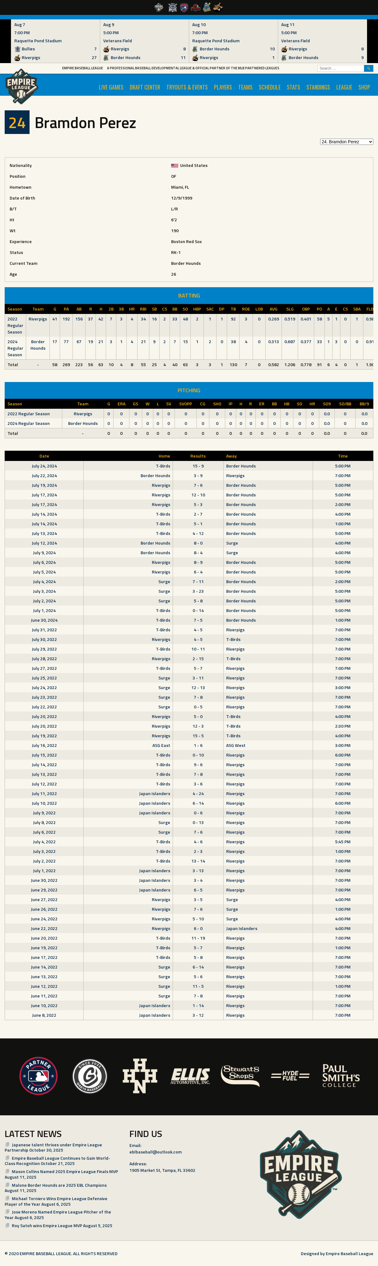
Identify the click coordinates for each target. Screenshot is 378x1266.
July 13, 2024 (44, 533)
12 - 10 (198, 494)
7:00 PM (343, 475)
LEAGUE (344, 87)
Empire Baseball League (82, 68)
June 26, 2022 (44, 909)
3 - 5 (198, 899)
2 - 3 (198, 851)
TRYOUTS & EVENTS (187, 87)
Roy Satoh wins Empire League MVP (47, 1225)
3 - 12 (198, 1015)
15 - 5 (198, 735)
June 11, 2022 (44, 995)
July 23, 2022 (44, 697)
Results (198, 456)
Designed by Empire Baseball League (337, 1253)
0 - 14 (198, 610)
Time (343, 456)
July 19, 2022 (44, 735)
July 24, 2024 (44, 466)
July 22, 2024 (44, 475)
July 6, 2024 (44, 562)
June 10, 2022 (44, 1005)
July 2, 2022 (44, 861)
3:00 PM (343, 687)
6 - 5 (198, 889)
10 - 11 (198, 649)
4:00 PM (343, 514)
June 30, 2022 (44, 880)
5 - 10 (198, 918)
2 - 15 (198, 658)
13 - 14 (198, 861)
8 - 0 (198, 543)
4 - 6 (198, 841)
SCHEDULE (270, 87)
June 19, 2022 (44, 947)
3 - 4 (198, 880)
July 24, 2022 (44, 687)
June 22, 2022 (44, 928)
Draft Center (145, 87)
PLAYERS (223, 87)
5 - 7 (198, 668)
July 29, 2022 (44, 649)
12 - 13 (198, 687)
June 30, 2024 (44, 620)
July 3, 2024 (44, 591)
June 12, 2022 (44, 986)
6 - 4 (198, 572)
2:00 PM (343, 504)
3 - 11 (198, 677)
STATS (293, 87)
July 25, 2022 (44, 677)
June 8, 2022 (44, 1015)
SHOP (364, 87)
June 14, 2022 (44, 967)
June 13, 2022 (44, 976)
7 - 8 (198, 697)
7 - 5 (198, 620)
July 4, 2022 (44, 841)
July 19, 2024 (44, 485)
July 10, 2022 (44, 803)
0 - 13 (198, 822)
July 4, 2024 (44, 581)
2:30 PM (343, 726)
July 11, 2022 (44, 793)
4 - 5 (198, 629)
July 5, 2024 (44, 572)
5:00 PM (343, 466)
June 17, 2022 (44, 957)
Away (231, 456)
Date (44, 456)
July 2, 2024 (44, 600)
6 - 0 (198, 928)
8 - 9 (198, 562)
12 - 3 (198, 726)
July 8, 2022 (44, 822)
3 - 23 (198, 591)
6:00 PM (343, 755)
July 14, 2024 (44, 514)
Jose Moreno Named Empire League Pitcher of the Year (58, 1214)
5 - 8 (198, 600)
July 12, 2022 (44, 783)
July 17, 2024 (44, 494)
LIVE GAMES (111, 87)
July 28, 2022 (44, 658)
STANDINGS (318, 87)
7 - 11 (198, 581)
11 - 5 (198, 986)
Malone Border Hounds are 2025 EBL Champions (59, 1185)
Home (164, 456)
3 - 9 (198, 475)
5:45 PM (343, 841)
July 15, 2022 (44, 755)
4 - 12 (198, 533)
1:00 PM (343, 523)
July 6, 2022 (44, 832)
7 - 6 (198, 485)
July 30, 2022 (44, 639)
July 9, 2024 (44, 552)
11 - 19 (198, 938)
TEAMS (245, 87)
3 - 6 (198, 783)
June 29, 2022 (44, 889)
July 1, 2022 (44, 870)
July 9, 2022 (44, 812)
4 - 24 (198, 793)
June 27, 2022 (44, 899)
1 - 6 (198, 745)
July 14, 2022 (44, 764)
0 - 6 (198, 812)
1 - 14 (198, 1005)
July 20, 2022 (44, 716)
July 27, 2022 (44, 668)
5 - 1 (198, 523)
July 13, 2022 (44, 774)
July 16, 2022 (44, 745)
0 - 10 (198, 755)
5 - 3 (198, 504)
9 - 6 (198, 764)
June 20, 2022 (44, 938)
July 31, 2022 (44, 629)
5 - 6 (198, 976)
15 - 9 (198, 466)
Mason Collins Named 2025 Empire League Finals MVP (65, 1171)
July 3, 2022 (44, 851)
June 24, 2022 (44, 918)
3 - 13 (198, 870)
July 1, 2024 (44, 610)
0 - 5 (198, 706)
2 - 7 (198, 514)
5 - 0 (198, 716)
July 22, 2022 (44, 706)
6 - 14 (198, 803)
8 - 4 (198, 552)
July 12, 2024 (44, 543)
